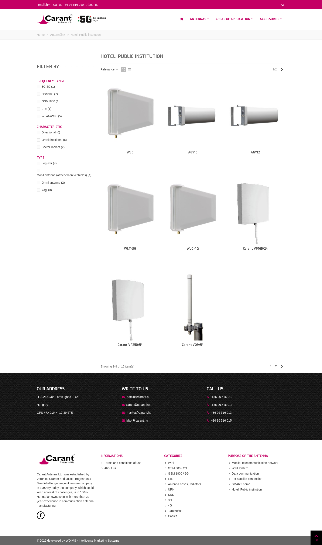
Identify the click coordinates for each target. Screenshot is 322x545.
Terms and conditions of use (120, 463)
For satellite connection (245, 479)
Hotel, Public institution (245, 489)
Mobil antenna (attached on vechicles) (64, 175)
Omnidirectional (54, 140)
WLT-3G (130, 249)
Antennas (198, 19)
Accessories (269, 19)
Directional (51, 132)
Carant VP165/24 (255, 249)
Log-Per (49, 163)
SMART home (239, 484)
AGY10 (192, 152)
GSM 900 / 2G (175, 468)
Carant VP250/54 (130, 345)
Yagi (47, 190)
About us (108, 468)
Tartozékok (173, 511)
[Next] (281, 69)
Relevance (109, 69)
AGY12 (255, 152)
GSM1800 (50, 101)
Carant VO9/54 (193, 345)
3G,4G (48, 86)
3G (168, 500)
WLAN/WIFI (52, 116)
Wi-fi (169, 463)
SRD (169, 495)
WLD (130, 152)
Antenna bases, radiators (182, 484)
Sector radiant (53, 147)
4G (168, 505)
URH (169, 489)
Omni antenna (53, 182)
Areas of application (233, 19)
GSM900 (50, 94)
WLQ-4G (193, 249)
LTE (46, 108)
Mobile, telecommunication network (253, 463)
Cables (170, 516)
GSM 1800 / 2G (176, 473)
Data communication (243, 473)
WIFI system (238, 468)
